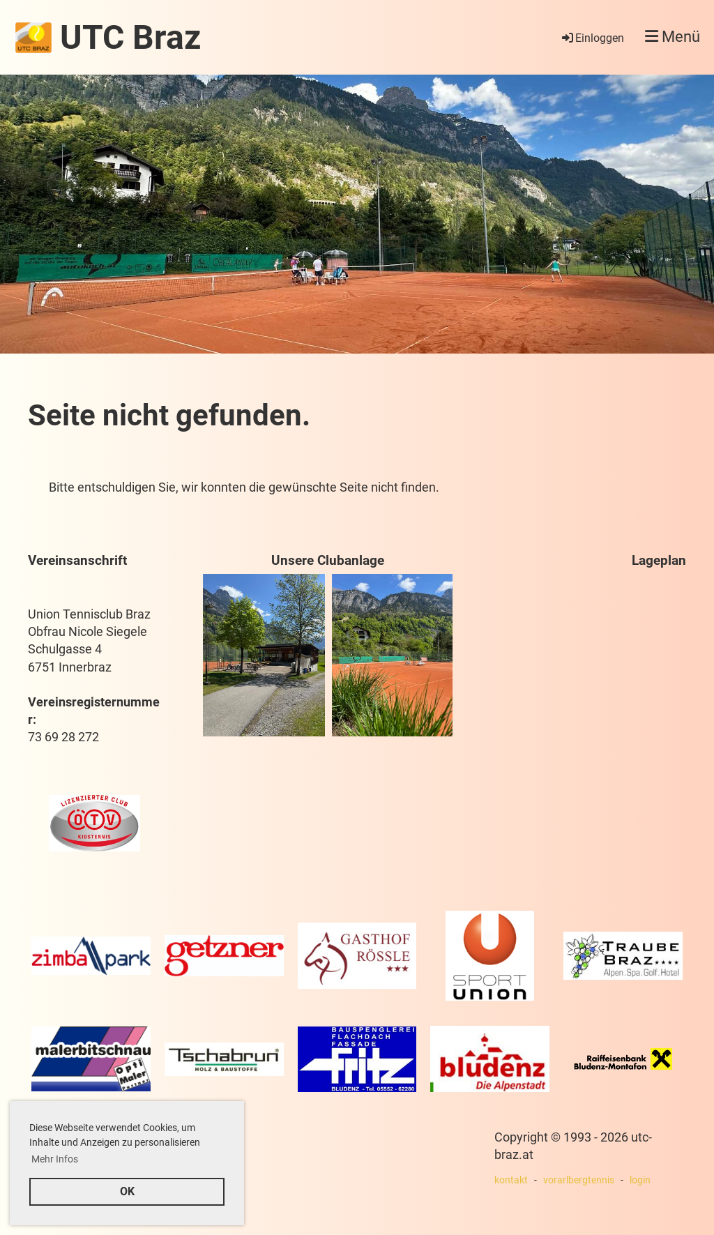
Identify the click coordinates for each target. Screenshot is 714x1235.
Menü (672, 36)
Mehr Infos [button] (54, 1159)
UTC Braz (130, 37)
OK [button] (127, 1191)
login (640, 1180)
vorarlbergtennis (578, 1180)
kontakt (511, 1180)
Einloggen (592, 38)
